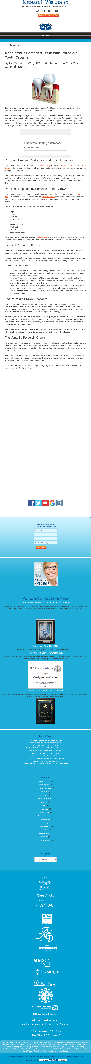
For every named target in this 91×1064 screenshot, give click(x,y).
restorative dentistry (42, 166)
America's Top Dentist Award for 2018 (45, 690)
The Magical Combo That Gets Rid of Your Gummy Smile (45, 758)
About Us (17, 1042)
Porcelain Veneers (44, 816)
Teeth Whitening (44, 833)
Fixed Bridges (46, 1049)
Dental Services (37, 1042)
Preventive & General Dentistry (41, 1047)
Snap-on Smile (44, 830)
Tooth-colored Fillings (44, 840)
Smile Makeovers (43, 826)
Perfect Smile (43, 809)
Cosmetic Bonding (38, 1044)
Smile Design (44, 823)
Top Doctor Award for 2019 (45, 646)
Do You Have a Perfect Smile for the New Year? (45, 750)
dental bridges (41, 237)
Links (60, 1051)
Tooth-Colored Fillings (59, 1049)
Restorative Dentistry (44, 819)
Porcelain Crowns (44, 812)
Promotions (56, 1042)
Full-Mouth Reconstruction (44, 788)
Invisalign (44, 795)
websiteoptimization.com (31, 1060)
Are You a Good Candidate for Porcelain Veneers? (46, 743)
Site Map (5, 1042)
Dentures (69, 1049)
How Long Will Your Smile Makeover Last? (45, 761)
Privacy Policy (26, 1042)
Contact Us (13, 1044)
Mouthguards (7, 1049)
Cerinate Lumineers (11, 1047)
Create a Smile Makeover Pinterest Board (45, 753)
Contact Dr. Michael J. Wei (48, 15)
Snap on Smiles (24, 1047)
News (43, 805)
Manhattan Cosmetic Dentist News (45, 598)
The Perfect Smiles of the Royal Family (45, 745)
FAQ (56, 1051)
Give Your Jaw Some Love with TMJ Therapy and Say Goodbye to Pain (45, 764)
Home (7, 45)
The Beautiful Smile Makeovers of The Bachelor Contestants (45, 748)
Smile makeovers (48, 197)
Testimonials (44, 837)
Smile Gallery (47, 1042)
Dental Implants (44, 785)
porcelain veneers (65, 166)
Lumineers (44, 802)
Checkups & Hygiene (59, 1047)
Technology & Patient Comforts (43, 1051)
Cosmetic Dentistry (44, 781)
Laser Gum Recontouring (44, 798)
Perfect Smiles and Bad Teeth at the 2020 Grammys (45, 602)
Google (65, 1051)
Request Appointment (77, 1042)
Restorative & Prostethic (20, 1049)
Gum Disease (44, 792)
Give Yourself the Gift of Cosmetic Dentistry (45, 756)
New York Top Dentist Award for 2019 (45, 653)
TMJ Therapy (80, 1047)
